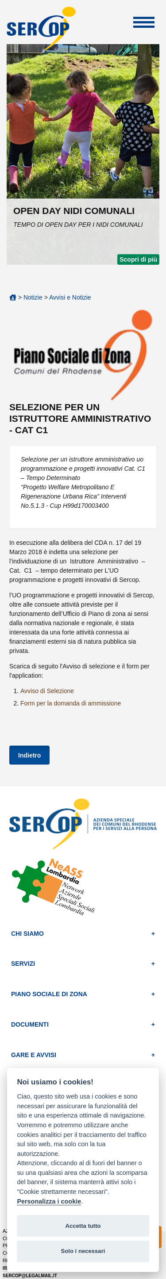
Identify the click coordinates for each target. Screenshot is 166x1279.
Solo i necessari (83, 1251)
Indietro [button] (29, 755)
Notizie (32, 297)
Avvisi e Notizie (70, 297)
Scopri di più (138, 259)
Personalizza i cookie (49, 1201)
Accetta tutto (82, 1226)
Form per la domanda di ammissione (70, 703)
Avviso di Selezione (47, 690)
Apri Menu (143, 22)
